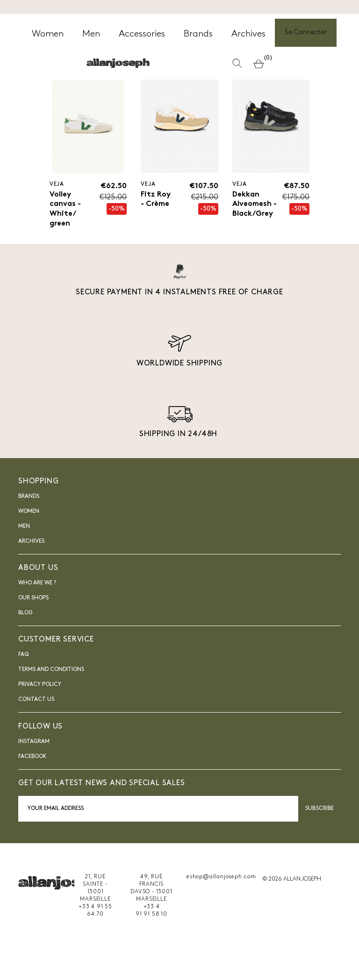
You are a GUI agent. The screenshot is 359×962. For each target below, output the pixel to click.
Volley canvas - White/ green (65, 209)
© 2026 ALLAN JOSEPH (291, 879)
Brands (28, 497)
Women (28, 512)
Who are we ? (37, 583)
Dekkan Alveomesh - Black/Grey (254, 204)
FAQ (23, 655)
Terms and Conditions (51, 670)
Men (24, 527)
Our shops (33, 598)
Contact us (36, 700)
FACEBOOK (32, 756)
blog (25, 613)
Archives (31, 542)
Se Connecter (306, 32)
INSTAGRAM (34, 741)
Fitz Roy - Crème (156, 199)
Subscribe (319, 809)
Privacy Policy (39, 685)
